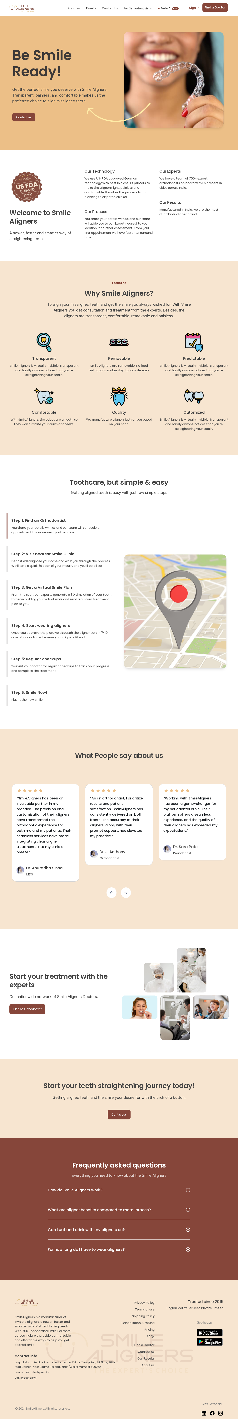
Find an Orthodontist (27, 1009)
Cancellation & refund (138, 1323)
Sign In (194, 8)
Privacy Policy (144, 1302)
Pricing (149, 1329)
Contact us (23, 117)
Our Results (146, 1358)
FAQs (151, 1336)
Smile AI (168, 8)
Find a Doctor (215, 7)
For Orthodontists (136, 8)
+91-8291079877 (26, 1378)
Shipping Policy (143, 1316)
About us (74, 8)
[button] (112, 892)
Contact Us (110, 8)
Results (91, 8)
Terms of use (145, 1309)
